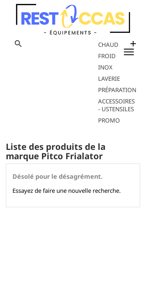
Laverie (109, 78)
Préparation (117, 90)
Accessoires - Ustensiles (116, 105)
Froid (107, 56)
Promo (109, 120)
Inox (105, 67)
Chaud (108, 44)
